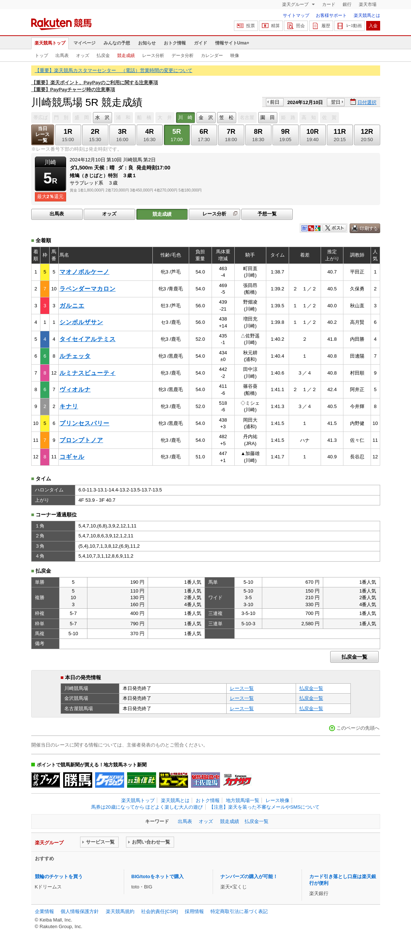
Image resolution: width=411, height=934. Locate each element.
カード (328, 4)
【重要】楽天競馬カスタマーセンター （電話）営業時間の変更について (113, 70)
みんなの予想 (117, 43)
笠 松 (226, 117)
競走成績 (126, 55)
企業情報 (44, 911)
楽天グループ (296, 4)
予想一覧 (267, 213)
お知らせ (147, 43)
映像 (234, 55)
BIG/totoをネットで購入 (157, 876)
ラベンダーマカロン (88, 289)
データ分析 (183, 55)
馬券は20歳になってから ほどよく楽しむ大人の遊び (147, 807)
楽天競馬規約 (120, 911)
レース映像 (277, 800)
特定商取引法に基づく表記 (239, 911)
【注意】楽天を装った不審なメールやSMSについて (264, 807)
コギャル (72, 457)
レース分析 (153, 55)
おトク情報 (175, 43)
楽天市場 (367, 4)
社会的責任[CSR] (159, 911)
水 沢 (102, 117)
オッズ (82, 55)
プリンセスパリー (84, 423)
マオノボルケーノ (84, 272)
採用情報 (194, 911)
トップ (41, 55)
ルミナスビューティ (88, 373)
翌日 (335, 102)
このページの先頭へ (357, 728)
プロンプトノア (81, 440)
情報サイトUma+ (232, 43)
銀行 (347, 4)
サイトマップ (296, 15)
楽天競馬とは (367, 15)
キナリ (69, 406)
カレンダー (212, 55)
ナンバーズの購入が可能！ (249, 876)
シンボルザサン (81, 322)
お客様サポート (331, 15)
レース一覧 (242, 688)
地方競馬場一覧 (242, 800)
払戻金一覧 (354, 657)
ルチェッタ (75, 356)
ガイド (200, 43)
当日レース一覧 (42, 134)
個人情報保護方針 (80, 911)
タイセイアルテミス (88, 339)
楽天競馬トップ (50, 43)
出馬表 (62, 55)
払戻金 (103, 55)
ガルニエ (72, 306)
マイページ (84, 43)
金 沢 (206, 117)
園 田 (267, 117)
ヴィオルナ (75, 389)
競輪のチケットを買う (59, 876)
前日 (275, 102)
